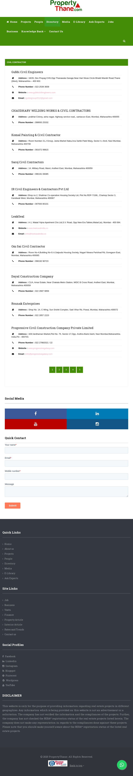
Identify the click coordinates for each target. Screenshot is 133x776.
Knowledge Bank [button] (33, 31)
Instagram (10, 665)
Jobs (111, 21)
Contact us (10, 634)
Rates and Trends (14, 629)
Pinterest (9, 675)
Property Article (13, 619)
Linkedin (9, 661)
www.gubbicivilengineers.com (42, 92)
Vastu (7, 609)
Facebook (9, 656)
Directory (52, 21)
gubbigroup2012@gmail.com (39, 98)
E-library (79, 21)
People (38, 21)
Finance (9, 614)
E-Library (9, 573)
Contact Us (56, 31)
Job (6, 600)
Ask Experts (96, 21)
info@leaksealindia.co (36, 234)
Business (12, 31)
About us (9, 548)
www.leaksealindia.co (38, 228)
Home (12, 21)
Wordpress (10, 680)
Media (66, 21)
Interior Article (13, 624)
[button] (124, 41)
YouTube (8, 685)
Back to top (77, 765)
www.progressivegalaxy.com (41, 348)
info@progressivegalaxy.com (39, 354)
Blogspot (8, 670)
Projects (26, 21)
